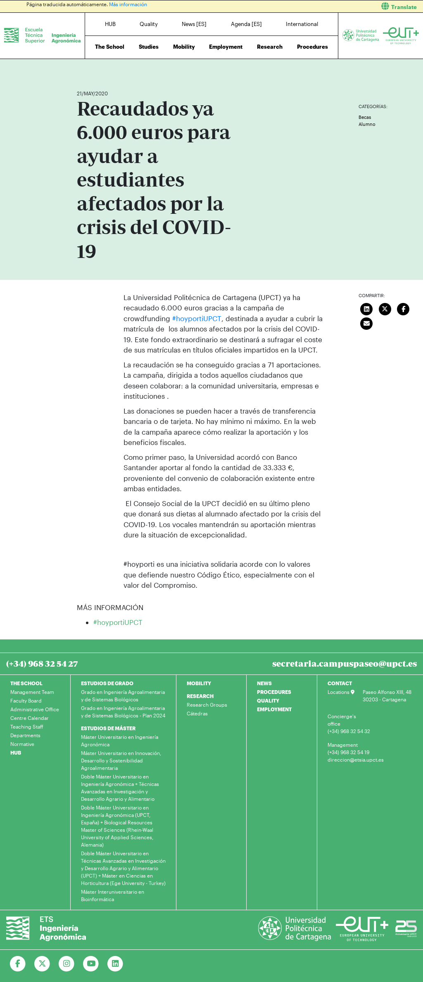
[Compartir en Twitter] (385, 308)
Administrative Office (34, 709)
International (302, 24)
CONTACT (340, 683)
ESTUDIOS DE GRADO (107, 683)
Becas (365, 117)
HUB (110, 24)
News (99, 69)
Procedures (312, 46)
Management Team (32, 692)
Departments (25, 735)
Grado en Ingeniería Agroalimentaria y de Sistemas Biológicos (123, 695)
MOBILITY (199, 683)
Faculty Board (26, 700)
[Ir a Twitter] (42, 964)
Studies (149, 46)
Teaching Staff (26, 726)
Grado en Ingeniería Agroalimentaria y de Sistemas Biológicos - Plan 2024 (123, 711)
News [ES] (194, 24)
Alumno (367, 124)
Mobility (184, 46)
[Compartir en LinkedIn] (366, 308)
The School (109, 46)
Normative (22, 744)
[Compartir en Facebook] (403, 308)
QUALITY (268, 700)
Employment (225, 46)
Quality (149, 24)
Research (270, 46)
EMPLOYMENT (274, 709)
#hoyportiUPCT (196, 318)
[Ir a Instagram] (66, 964)
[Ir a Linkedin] (115, 964)
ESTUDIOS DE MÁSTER (108, 728)
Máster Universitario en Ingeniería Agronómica (119, 740)
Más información (128, 4)
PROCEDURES (274, 692)
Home (84, 69)
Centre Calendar (29, 718)
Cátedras (197, 713)
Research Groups (207, 705)
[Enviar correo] (366, 323)
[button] (320, 6)
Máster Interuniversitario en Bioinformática (112, 895)
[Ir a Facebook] (18, 964)
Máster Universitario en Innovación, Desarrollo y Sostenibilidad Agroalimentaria (121, 760)
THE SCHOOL (26, 683)
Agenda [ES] (246, 24)
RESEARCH (200, 696)
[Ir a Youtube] (91, 964)
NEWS (264, 683)
